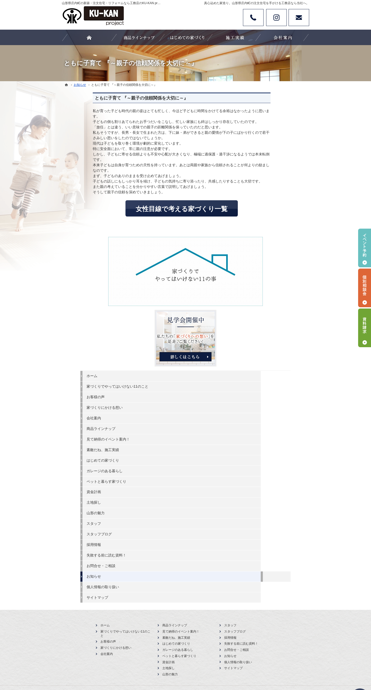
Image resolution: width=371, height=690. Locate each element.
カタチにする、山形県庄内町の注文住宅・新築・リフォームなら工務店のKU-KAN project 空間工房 (187, 667)
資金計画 (261, 311)
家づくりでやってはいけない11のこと (279, 202)
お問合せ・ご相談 (268, 385)
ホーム (259, 190)
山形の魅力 (263, 332)
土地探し (261, 321)
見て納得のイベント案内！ (275, 258)
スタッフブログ (266, 353)
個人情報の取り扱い (270, 405)
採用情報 (261, 363)
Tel (253, 17)
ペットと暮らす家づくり (273, 300)
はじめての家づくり (270, 279)
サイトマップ (264, 416)
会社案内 (261, 237)
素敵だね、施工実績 (270, 268)
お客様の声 (263, 216)
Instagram (276, 17)
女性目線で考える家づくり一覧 (151, 208)
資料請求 (364, 328)
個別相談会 (364, 288)
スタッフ (261, 342)
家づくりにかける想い (272, 226)
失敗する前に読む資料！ (273, 374)
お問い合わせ (299, 17)
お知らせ (261, 395)
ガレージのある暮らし (272, 289)
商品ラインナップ (268, 247)
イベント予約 (364, 248)
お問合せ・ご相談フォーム (278, 524)
